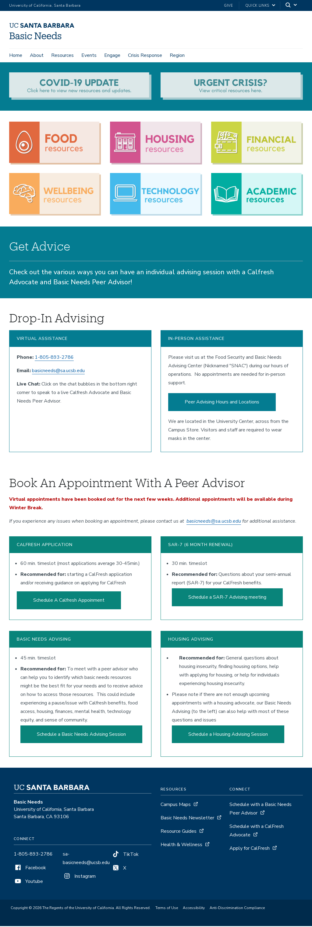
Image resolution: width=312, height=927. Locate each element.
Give (228, 5)
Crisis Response (145, 55)
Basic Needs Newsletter (187, 819)
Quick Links (257, 5)
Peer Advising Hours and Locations (222, 403)
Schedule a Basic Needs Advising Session (81, 735)
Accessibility (194, 909)
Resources (62, 55)
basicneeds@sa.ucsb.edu (58, 371)
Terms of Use (166, 909)
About (37, 55)
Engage (112, 55)
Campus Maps (176, 805)
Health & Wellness (181, 845)
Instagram (79, 877)
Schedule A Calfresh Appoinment (69, 601)
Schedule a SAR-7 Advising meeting (227, 598)
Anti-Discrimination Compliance (237, 909)
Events (89, 55)
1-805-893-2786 (54, 358)
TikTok (125, 855)
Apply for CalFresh (249, 849)
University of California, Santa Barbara (45, 5)
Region (177, 55)
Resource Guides (179, 832)
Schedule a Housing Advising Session (228, 735)
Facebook (30, 869)
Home (15, 55)
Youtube (28, 882)
